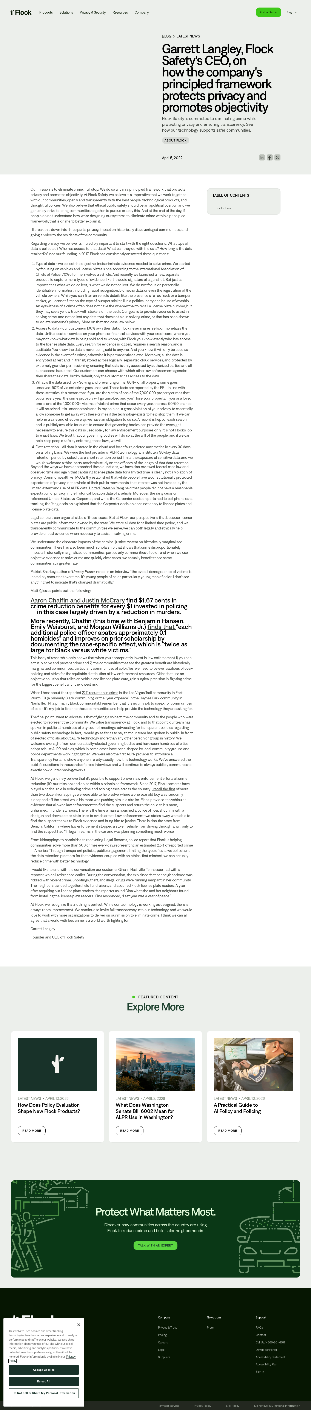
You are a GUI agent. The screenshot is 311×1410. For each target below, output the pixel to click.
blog (166, 36)
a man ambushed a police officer (132, 810)
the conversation (81, 869)
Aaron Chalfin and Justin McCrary (78, 600)
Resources (120, 12)
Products (46, 12)
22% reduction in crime (100, 692)
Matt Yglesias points (46, 590)
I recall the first (163, 789)
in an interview (117, 571)
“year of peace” (117, 698)
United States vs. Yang (106, 488)
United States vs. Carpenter (70, 498)
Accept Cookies (44, 1369)
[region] (43, 1362)
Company (142, 12)
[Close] (78, 1324)
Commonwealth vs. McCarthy (67, 477)
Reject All (44, 1381)
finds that (162, 626)
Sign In (292, 12)
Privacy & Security (93, 12)
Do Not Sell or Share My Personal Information (44, 1393)
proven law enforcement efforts (148, 778)
